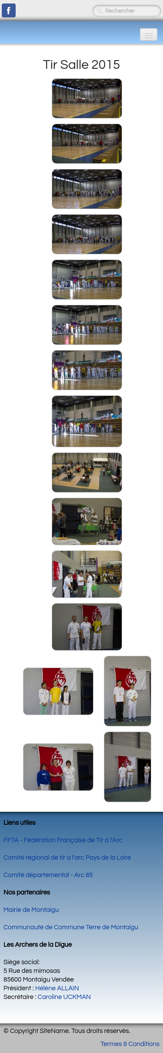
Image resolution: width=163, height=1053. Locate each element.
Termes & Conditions (130, 1044)
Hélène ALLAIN (57, 988)
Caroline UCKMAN (64, 997)
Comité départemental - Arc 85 (48, 875)
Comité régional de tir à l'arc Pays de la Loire (67, 857)
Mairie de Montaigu (31, 910)
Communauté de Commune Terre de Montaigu (70, 927)
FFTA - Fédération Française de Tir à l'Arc (62, 840)
